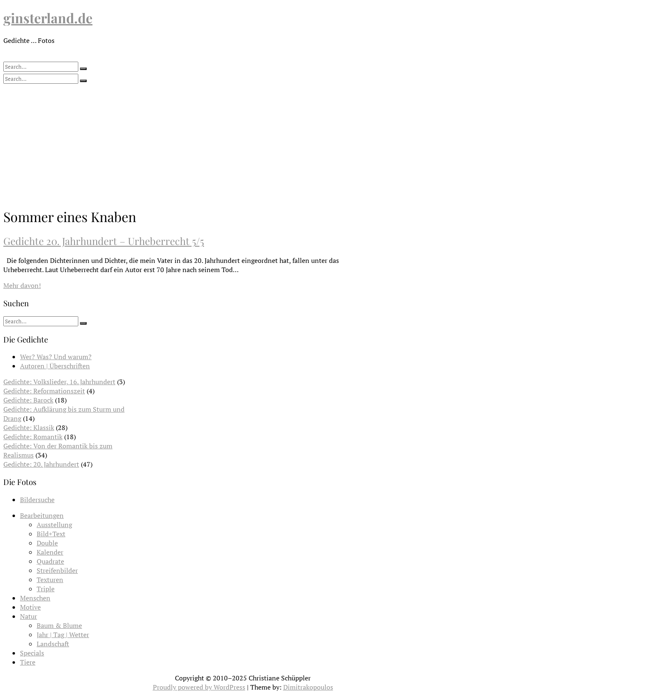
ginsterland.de (47, 18)
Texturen (50, 579)
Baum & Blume (59, 625)
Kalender (50, 552)
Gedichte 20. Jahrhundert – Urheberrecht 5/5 (103, 241)
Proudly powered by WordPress (199, 687)
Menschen (35, 597)
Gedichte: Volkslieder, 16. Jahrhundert (59, 381)
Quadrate (50, 561)
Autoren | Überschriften (55, 365)
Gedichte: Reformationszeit (44, 390)
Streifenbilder (57, 570)
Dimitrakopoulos (308, 687)
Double (47, 543)
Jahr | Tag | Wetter (63, 634)
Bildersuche (37, 499)
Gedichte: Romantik (32, 436)
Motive (30, 607)
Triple (46, 588)
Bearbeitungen (42, 515)
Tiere (27, 662)
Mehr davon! (22, 285)
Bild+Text (51, 533)
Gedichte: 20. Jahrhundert (41, 464)
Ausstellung (54, 524)
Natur (28, 616)
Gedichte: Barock (28, 400)
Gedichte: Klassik (28, 427)
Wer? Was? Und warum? (56, 356)
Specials (32, 653)
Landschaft (53, 643)
